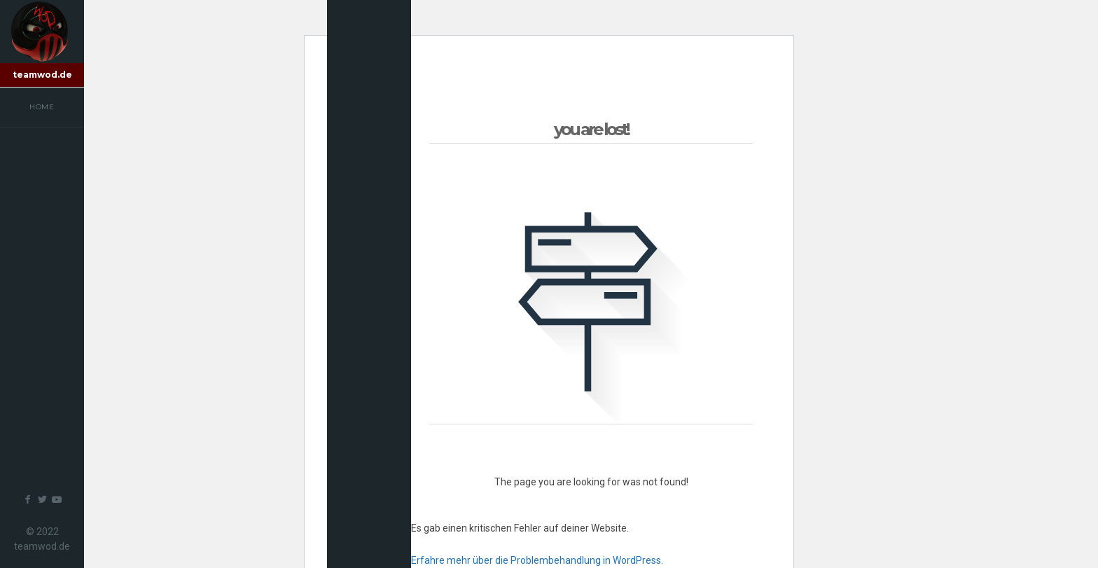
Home (42, 106)
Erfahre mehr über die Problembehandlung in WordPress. (537, 560)
